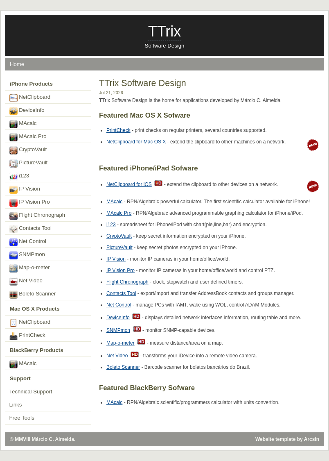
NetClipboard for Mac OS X (136, 142)
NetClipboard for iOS (129, 184)
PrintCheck (118, 130)
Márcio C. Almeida (53, 439)
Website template (275, 439)
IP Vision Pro (120, 270)
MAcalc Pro (118, 213)
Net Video (117, 356)
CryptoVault (119, 236)
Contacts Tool (121, 293)
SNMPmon (118, 330)
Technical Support (30, 391)
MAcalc (114, 201)
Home (17, 64)
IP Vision (116, 259)
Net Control (118, 305)
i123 (111, 224)
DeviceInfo (118, 317)
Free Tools (21, 418)
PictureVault (119, 247)
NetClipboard (30, 98)
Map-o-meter (120, 343)
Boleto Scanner (123, 367)
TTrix (164, 31)
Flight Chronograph (127, 282)
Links (15, 405)
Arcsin (311, 439)
